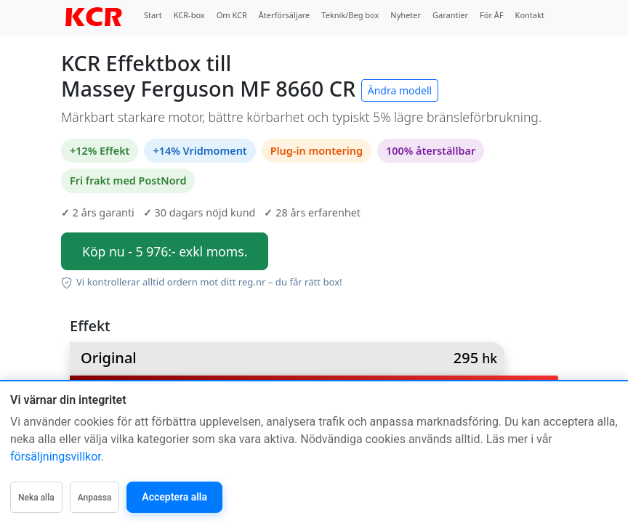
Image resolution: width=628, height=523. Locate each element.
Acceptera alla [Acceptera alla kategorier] (174, 497)
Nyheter (405, 14)
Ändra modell (400, 90)
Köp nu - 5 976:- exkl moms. (164, 251)
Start (153, 14)
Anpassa (95, 497)
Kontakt (529, 14)
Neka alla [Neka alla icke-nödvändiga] (36, 497)
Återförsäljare (284, 14)
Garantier (450, 14)
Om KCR (232, 14)
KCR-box (189, 14)
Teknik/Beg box (350, 14)
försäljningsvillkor (55, 456)
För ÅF (492, 14)
